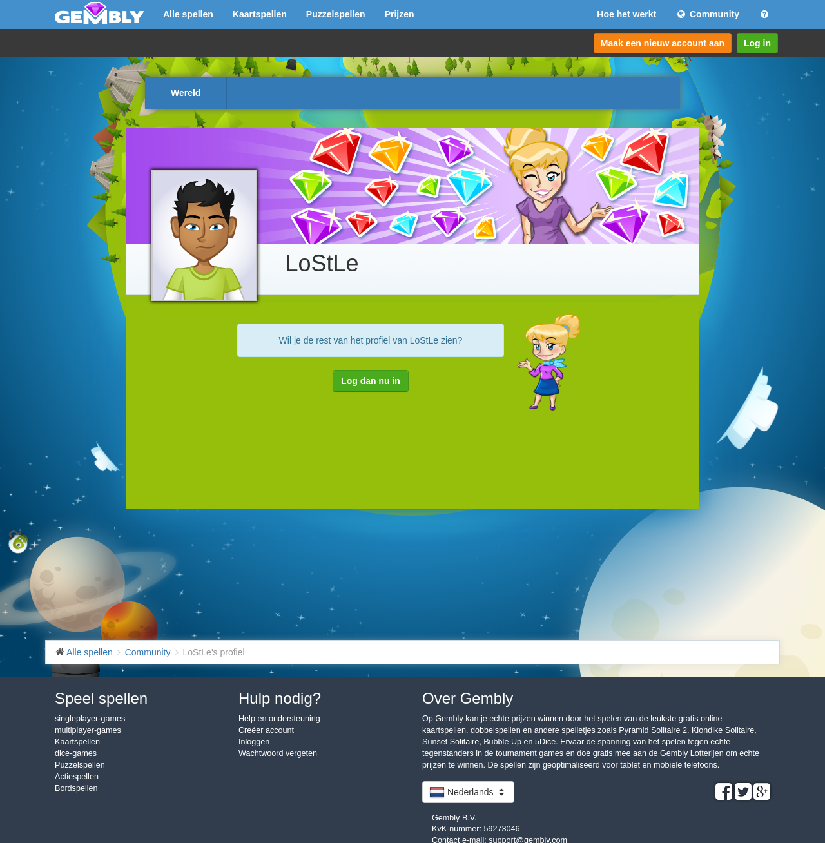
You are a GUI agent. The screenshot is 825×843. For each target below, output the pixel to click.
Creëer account (266, 730)
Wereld (185, 93)
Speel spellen (101, 698)
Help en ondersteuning (279, 718)
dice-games (76, 753)
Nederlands (468, 792)
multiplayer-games (88, 730)
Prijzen (399, 14)
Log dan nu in (370, 381)
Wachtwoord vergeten (277, 753)
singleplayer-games (90, 718)
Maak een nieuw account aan (662, 43)
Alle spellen (188, 14)
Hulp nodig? (279, 698)
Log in (757, 43)
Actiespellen (77, 776)
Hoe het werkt (626, 14)
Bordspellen (76, 788)
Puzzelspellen (335, 14)
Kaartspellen (260, 14)
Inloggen (253, 741)
